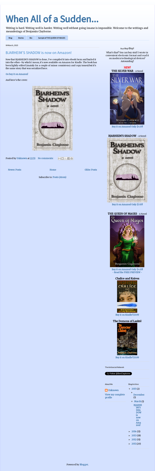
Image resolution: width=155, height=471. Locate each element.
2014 (134, 431)
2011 (134, 443)
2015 (134, 388)
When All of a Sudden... (52, 19)
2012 (134, 439)
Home (53, 169)
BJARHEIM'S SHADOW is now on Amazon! (39, 52)
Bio (31, 38)
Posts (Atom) (59, 177)
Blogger (84, 464)
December (139, 394)
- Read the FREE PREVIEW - (127, 272)
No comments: (46, 158)
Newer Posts (14, 169)
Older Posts (91, 169)
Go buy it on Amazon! (17, 74)
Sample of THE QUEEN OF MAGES (51, 38)
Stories (21, 38)
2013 (134, 435)
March (137, 401)
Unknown (113, 390)
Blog (10, 38)
